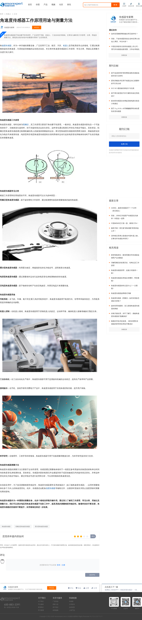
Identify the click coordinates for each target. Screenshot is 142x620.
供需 (38, 5)
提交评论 (92, 575)
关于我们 (41, 601)
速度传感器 (6, 46)
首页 (30, 5)
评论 (71, 588)
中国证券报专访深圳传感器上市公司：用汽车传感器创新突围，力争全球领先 (125, 47)
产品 (45, 5)
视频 (53, 5)
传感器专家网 (126, 17)
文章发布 (72, 604)
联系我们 (41, 607)
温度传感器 (50, 488)
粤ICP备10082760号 (96, 616)
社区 (61, 5)
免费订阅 (124, 144)
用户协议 (55, 607)
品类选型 (72, 607)
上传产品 (72, 610)
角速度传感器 (6, 526)
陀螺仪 (26, 125)
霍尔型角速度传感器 (41, 526)
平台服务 (41, 604)
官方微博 (41, 610)
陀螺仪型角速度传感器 (23, 526)
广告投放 (55, 601)
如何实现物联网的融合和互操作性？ (124, 34)
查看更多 (124, 117)
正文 (15, 14)
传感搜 (71, 601)
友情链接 (55, 610)
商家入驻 (55, 604)
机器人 (8, 14)
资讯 (69, 5)
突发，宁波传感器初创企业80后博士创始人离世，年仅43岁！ (125, 40)
